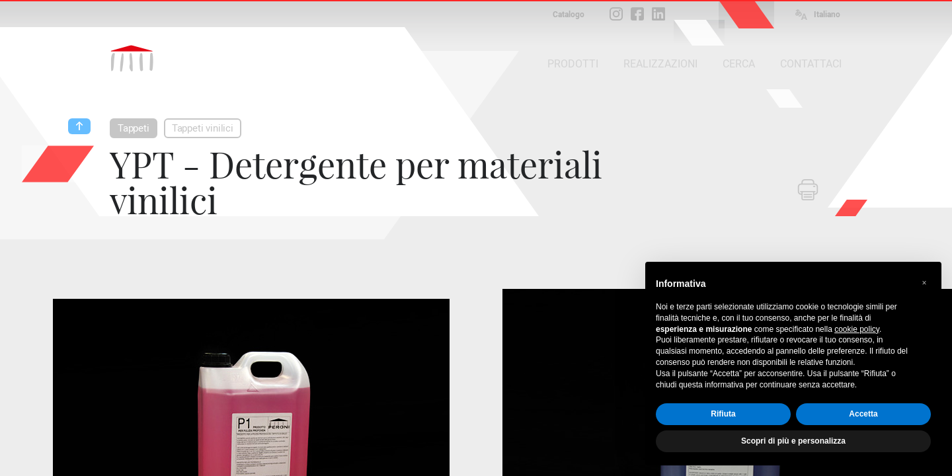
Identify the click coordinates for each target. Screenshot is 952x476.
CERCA (739, 64)
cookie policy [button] (856, 329)
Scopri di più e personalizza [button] (793, 441)
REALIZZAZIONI (660, 64)
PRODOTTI (572, 64)
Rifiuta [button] (723, 413)
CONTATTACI (811, 64)
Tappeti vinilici (202, 128)
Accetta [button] (863, 413)
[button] (924, 283)
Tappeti (133, 128)
